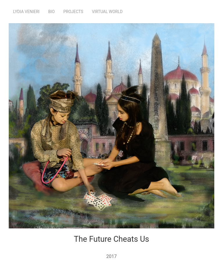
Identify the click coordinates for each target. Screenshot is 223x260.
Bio (51, 11)
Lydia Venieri (26, 11)
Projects (73, 11)
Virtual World (107, 11)
